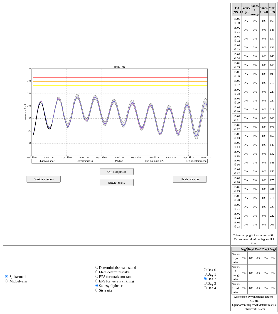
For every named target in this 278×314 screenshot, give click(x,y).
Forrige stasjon (44, 179)
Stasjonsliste (116, 182)
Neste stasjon (190, 179)
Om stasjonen (116, 171)
